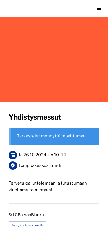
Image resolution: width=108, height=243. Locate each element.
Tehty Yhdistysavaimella (27, 225)
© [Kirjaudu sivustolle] (11, 214)
